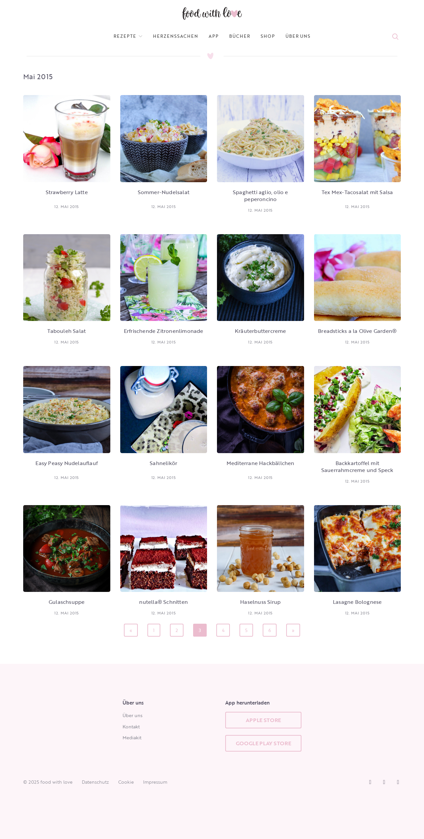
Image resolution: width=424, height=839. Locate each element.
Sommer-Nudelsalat (163, 192)
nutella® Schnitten (163, 602)
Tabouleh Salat (66, 331)
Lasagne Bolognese (357, 602)
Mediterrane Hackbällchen (260, 463)
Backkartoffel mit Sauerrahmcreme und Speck (357, 466)
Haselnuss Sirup (260, 602)
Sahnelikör (163, 463)
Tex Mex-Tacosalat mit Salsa (357, 192)
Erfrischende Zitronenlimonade (163, 331)
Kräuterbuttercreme (260, 331)
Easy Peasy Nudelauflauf (66, 463)
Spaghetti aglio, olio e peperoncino (260, 195)
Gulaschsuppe (66, 602)
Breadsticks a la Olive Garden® (357, 331)
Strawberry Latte (67, 192)
